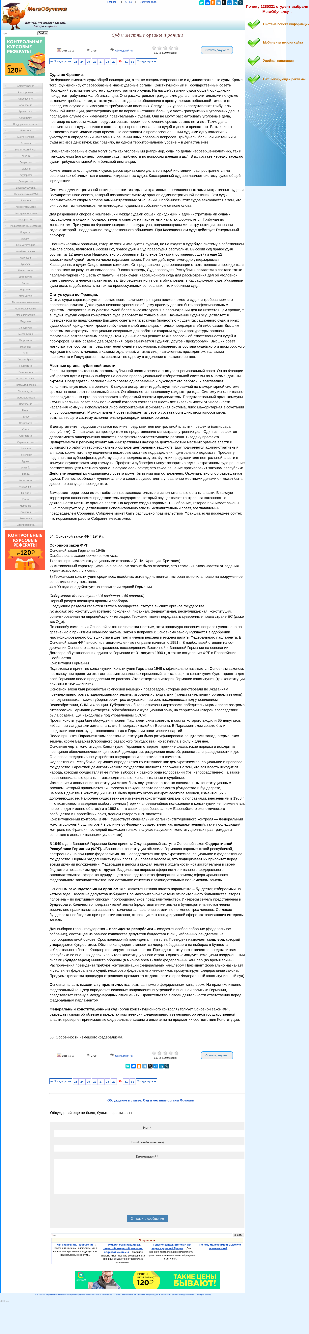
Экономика (25, 518)
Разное (26, 416)
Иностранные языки (25, 213)
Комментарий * (147, 1156)
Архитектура (26, 111)
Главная (112, 2)
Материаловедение (26, 308)
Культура (26, 264)
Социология (25, 423)
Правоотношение (25, 378)
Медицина (25, 321)
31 (126, 61)
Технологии (25, 455)
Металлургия (25, 334)
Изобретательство (25, 207)
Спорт (25, 429)
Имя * (147, 1127)
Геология (26, 168)
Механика (25, 346)
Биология (25, 130)
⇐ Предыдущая (60, 61)
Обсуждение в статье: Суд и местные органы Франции (150, 1100)
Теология (25, 448)
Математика (25, 296)
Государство (26, 175)
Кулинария (26, 257)
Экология (25, 512)
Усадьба (25, 467)
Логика (25, 283)
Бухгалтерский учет (25, 149)
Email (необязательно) (147, 1142)
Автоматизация (25, 86)
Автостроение (25, 92)
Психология (25, 404)
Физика (26, 474)
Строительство (25, 442)
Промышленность (26, 397)
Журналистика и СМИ (26, 194)
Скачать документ (217, 50)
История (25, 238)
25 (88, 61)
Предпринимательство (25, 124)
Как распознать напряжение (75, 1244)
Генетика (26, 156)
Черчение (25, 505)
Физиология (25, 480)
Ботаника (25, 143)
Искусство (25, 232)
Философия (25, 486)
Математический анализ (25, 302)
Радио (25, 410)
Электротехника (25, 525)
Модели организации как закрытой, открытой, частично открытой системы (123, 1248)
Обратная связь (148, 2)
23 (75, 61)
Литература (25, 276)
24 (82, 61)
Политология (25, 372)
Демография (26, 181)
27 (101, 61)
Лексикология (25, 270)
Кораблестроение (26, 251)
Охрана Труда (25, 359)
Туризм (26, 461)
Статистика (25, 435)
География (26, 162)
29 (113, 61)
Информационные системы (25, 226)
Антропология (25, 98)
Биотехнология (25, 137)
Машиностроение (25, 315)
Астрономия (25, 117)
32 (132, 61)
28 (107, 61)
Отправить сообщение (147, 1218)
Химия (25, 499)
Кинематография (25, 245)
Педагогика (25, 366)
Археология (25, 105)
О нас (128, 2)
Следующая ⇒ (146, 61)
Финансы (26, 493)
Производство (25, 391)
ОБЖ (25, 353)
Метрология (25, 340)
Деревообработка (26, 187)
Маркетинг (25, 289)
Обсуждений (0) (124, 50)
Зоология (25, 200)
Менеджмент (25, 327)
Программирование (25, 385)
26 (94, 61)
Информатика (25, 219)
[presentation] (84, 1206)
